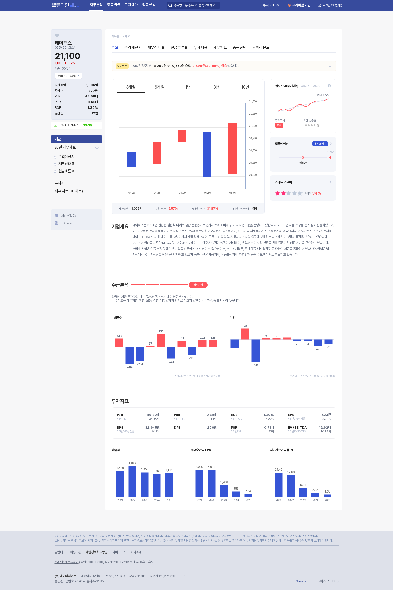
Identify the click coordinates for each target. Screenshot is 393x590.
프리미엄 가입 (301, 5)
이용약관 (75, 552)
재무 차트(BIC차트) (69, 191)
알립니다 (66, 223)
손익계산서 (66, 156)
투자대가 (131, 5)
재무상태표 (66, 164)
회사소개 (136, 552)
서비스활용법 (69, 216)
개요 (58, 139)
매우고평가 (320, 143)
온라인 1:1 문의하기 (67, 562)
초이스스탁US (326, 581)
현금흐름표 (66, 171)
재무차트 (220, 47)
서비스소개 (119, 552)
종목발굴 (113, 5)
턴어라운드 (261, 47)
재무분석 (96, 5)
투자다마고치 (272, 5)
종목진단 (240, 47)
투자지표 (61, 183)
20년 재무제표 (65, 147)
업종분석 (148, 5)
